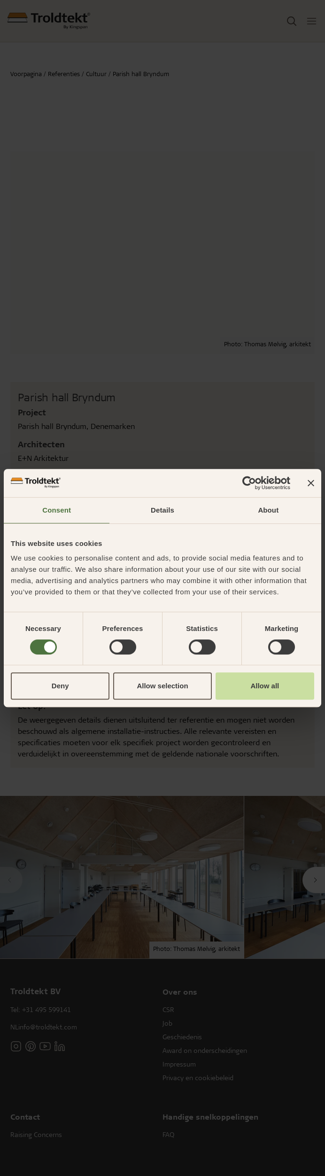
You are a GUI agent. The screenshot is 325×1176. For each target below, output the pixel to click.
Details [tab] (162, 510)
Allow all (264, 686)
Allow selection (162, 686)
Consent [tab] (56, 510)
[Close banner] (311, 483)
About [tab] (268, 510)
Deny (60, 686)
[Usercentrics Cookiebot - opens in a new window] (249, 483)
